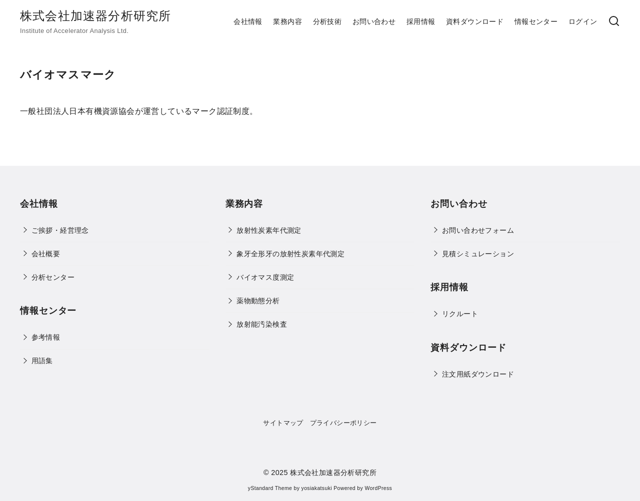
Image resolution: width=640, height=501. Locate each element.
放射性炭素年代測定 (269, 230)
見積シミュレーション (478, 254)
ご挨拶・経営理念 (60, 230)
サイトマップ (283, 423)
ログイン (583, 21)
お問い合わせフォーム (478, 230)
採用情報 (421, 21)
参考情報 (46, 337)
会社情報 (248, 21)
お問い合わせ (374, 21)
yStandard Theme (270, 488)
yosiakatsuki (317, 488)
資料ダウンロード (475, 21)
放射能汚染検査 (261, 324)
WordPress (378, 488)
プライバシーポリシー (343, 423)
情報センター (536, 21)
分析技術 (327, 21)
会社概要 (46, 254)
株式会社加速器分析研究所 (95, 15)
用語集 (42, 361)
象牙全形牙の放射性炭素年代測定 (290, 254)
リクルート (460, 314)
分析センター (53, 277)
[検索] (614, 21)
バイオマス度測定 (265, 277)
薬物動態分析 (258, 301)
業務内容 (287, 21)
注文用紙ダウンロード (478, 374)
